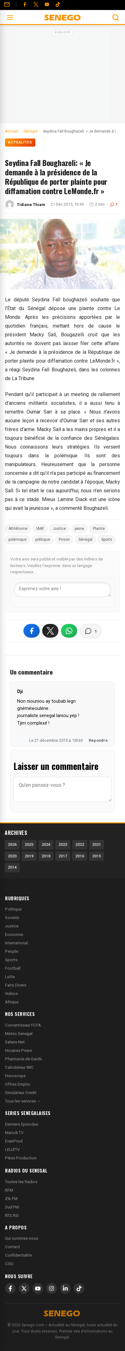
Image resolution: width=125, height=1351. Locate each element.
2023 (62, 844)
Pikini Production (21, 1158)
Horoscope (15, 1075)
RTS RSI (12, 1215)
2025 (29, 844)
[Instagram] (51, 1288)
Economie (14, 934)
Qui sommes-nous (21, 1238)
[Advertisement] (62, 76)
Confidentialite (18, 1255)
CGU (9, 1263)
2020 (12, 856)
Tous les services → (23, 1101)
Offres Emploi (17, 1084)
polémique (17, 539)
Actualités (20, 142)
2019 (29, 856)
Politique (13, 909)
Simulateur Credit (21, 1092)
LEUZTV (12, 1149)
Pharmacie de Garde (23, 1059)
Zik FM (11, 1198)
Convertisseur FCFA (23, 1025)
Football (12, 968)
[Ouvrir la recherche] (115, 17)
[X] (24, 1288)
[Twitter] (35, 4)
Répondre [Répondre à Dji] (98, 740)
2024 (46, 844)
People (11, 951)
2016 (79, 856)
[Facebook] (24, 4)
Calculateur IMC (19, 1067)
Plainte (99, 528)
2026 (12, 844)
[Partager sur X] (50, 631)
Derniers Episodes (21, 1124)
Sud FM (12, 1207)
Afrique (11, 1002)
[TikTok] (79, 1288)
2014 (12, 867)
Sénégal (85, 539)
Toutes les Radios (21, 1181)
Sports (106, 539)
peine (79, 528)
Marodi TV (14, 1132)
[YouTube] (46, 4)
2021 (96, 844)
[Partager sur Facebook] (31, 631)
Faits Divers (15, 985)
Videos (11, 993)
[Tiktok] (57, 4)
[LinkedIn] (65, 1288)
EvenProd (13, 1141)
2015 (96, 856)
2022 (79, 844)
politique (42, 539)
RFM (9, 1190)
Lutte (10, 976)
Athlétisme (18, 528)
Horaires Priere (18, 1050)
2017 (62, 856)
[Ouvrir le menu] (10, 17)
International (16, 943)
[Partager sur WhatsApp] (69, 631)
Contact (12, 1246)
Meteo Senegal (18, 1033)
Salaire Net (15, 1042)
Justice (59, 528)
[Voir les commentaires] (91, 631)
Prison (64, 539)
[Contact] (7, 4)
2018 (46, 856)
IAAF (40, 528)
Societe (12, 917)
